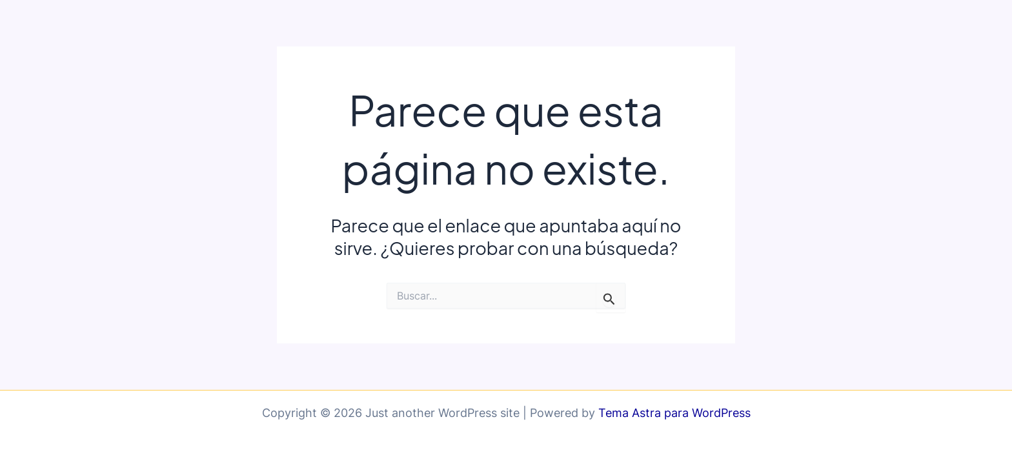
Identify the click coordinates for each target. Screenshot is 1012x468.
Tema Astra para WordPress (674, 413)
